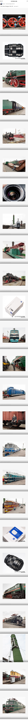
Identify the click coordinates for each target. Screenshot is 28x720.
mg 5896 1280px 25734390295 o (5, 660)
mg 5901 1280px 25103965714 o (5, 233)
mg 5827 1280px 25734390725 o (5, 689)
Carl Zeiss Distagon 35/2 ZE (10, 3)
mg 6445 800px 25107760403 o (5, 205)
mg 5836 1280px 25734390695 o (5, 176)
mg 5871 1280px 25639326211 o (5, 34)
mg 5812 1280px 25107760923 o (5, 717)
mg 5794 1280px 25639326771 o (5, 461)
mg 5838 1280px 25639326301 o (5, 91)
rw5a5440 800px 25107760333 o (5, 319)
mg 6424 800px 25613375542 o (5, 575)
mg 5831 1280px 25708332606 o (5, 347)
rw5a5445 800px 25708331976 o (5, 546)
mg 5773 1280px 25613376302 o (5, 148)
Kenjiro (4, 3)
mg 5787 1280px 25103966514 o (5, 518)
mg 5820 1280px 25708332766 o (5, 632)
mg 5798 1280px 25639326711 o (5, 404)
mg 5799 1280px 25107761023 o (5, 262)
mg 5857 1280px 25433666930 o (5, 603)
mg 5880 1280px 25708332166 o (5, 290)
